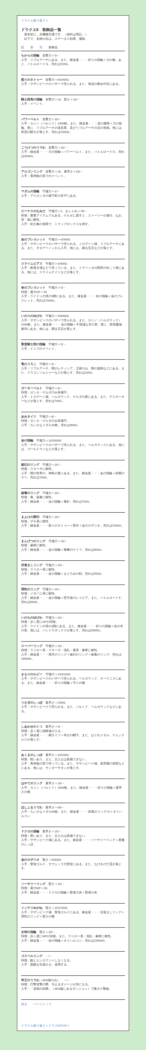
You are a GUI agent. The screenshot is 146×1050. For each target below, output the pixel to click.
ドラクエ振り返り (33, 20)
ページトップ (42, 1004)
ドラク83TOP (57, 1025)
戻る (24, 1004)
